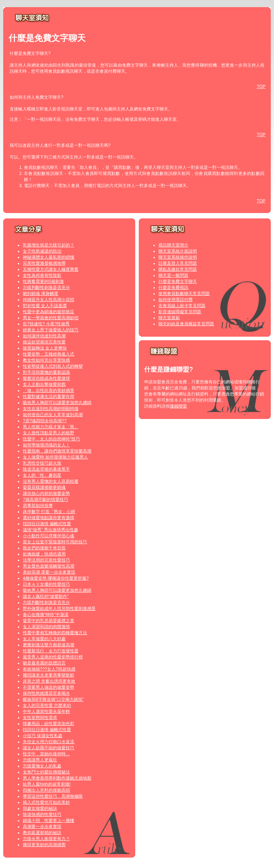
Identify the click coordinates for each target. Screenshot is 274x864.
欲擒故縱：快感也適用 (44, 554)
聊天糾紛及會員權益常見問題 (186, 323)
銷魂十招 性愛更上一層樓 (48, 820)
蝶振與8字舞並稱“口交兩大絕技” (53, 699)
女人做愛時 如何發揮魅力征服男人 (55, 457)
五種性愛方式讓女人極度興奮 (50, 269)
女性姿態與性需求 (40, 717)
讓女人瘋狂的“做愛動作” (45, 596)
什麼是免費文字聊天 (177, 281)
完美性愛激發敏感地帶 (44, 263)
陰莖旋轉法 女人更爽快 (45, 348)
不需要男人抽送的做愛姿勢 (48, 687)
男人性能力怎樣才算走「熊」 (50, 426)
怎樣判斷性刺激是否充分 (46, 287)
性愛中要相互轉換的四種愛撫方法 (55, 632)
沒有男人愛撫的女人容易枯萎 (50, 481)
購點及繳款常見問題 (177, 269)
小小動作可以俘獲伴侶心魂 (48, 535)
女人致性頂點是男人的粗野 (48, 432)
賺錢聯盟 (178, 406)
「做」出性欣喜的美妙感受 (48, 390)
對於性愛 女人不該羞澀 (45, 305)
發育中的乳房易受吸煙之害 (48, 620)
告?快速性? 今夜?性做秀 (46, 323)
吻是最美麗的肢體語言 (44, 663)
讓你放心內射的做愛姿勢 (46, 493)
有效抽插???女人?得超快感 (49, 669)
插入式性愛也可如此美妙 (46, 802)
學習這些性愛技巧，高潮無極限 (53, 796)
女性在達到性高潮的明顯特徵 (50, 408)
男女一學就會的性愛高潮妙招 (50, 317)
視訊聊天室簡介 (173, 245)
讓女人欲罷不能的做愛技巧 (48, 747)
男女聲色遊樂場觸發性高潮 (48, 566)
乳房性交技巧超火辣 (42, 463)
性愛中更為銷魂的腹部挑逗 (48, 311)
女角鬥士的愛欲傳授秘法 (46, 772)
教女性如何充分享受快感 (46, 360)
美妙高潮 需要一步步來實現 (49, 572)
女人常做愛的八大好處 (44, 638)
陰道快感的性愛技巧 (42, 814)
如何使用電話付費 (175, 299)
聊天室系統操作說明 (177, 257)
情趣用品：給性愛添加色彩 (48, 723)
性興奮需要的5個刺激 (43, 281)
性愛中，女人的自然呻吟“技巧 (51, 438)
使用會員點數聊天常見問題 (184, 293)
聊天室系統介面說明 (177, 251)
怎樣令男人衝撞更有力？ (46, 838)
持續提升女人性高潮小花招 (48, 299)
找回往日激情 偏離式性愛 (47, 523)
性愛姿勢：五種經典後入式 (48, 354)
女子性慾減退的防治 (42, 251)
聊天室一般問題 (173, 275)
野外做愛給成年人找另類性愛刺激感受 (59, 608)
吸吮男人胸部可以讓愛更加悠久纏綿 (57, 402)
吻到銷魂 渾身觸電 (40, 293)
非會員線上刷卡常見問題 (182, 305)
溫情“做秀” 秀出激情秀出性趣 (50, 529)
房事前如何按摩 (38, 505)
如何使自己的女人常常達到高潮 (53, 414)
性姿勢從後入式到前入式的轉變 (53, 366)
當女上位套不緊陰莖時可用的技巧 (55, 541)
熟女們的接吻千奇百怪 (44, 547)
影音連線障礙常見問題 (179, 311)
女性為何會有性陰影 (42, 275)
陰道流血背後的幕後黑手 (46, 469)
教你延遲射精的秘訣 (42, 832)
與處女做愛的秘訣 (40, 808)
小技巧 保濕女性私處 (42, 735)
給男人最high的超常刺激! (47, 784)
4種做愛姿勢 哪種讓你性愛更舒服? (56, 578)
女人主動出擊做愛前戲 (44, 384)
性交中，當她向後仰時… (46, 753)
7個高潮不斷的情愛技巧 (45, 499)
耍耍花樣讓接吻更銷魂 (44, 487)
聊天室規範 (169, 317)
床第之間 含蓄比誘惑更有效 (49, 681)
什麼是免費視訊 (173, 287)
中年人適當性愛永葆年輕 (46, 711)
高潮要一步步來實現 (42, 826)
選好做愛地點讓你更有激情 (48, 517)
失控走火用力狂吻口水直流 (48, 741)
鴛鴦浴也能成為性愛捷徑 (46, 378)
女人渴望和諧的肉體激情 (46, 626)
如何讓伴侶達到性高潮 (44, 335)
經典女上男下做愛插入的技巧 (50, 329)
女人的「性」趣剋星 (42, 475)
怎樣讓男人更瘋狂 (40, 759)
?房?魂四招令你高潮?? (45, 420)
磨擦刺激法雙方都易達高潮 (48, 644)
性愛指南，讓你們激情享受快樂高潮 (57, 451)
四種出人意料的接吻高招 (46, 790)
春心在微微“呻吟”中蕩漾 (45, 614)
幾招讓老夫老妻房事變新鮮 (48, 675)
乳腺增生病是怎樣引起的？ (48, 245)
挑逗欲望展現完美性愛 (44, 342)
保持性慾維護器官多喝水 (46, 693)
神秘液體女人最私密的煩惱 (48, 257)
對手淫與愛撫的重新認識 (46, 372)
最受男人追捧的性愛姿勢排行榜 (53, 657)
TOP (261, 86)
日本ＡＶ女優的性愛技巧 (46, 584)
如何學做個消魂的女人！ (46, 445)
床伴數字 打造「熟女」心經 (49, 511)
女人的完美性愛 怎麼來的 (47, 705)
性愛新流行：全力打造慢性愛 (50, 650)
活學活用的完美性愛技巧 (46, 560)
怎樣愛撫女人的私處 (42, 766)
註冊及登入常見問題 (177, 263)
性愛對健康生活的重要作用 (48, 396)
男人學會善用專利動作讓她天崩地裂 (57, 778)
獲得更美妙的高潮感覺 (44, 844)
